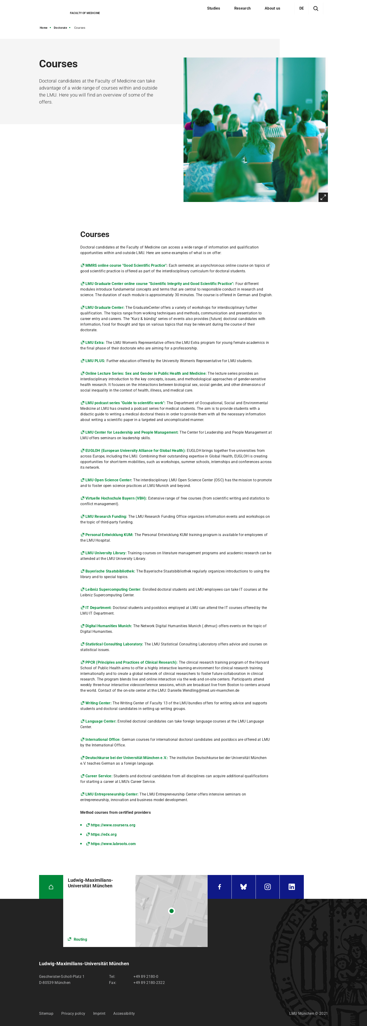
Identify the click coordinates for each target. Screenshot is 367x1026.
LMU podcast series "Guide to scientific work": (126, 403)
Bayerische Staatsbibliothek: (110, 571)
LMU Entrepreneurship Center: (112, 794)
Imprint (99, 1013)
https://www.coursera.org (113, 825)
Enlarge (323, 197)
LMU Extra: (95, 342)
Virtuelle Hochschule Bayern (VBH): (116, 498)
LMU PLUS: (95, 361)
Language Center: (101, 721)
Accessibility (124, 1013)
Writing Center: (98, 703)
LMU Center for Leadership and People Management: (132, 432)
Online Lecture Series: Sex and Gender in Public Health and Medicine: (146, 373)
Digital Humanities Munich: (109, 626)
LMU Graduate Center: (105, 307)
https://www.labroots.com (113, 844)
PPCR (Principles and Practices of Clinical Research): (132, 662)
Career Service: (99, 776)
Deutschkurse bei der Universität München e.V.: (126, 758)
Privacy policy (73, 1013)
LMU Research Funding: (106, 516)
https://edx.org (104, 834)
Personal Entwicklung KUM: (109, 535)
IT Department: (98, 607)
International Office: (103, 739)
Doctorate (60, 27)
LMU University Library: (106, 553)
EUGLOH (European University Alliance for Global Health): (136, 450)
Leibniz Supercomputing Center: (113, 589)
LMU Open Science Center (108, 480)
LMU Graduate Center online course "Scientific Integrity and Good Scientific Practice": (160, 283)
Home (44, 27)
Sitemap (46, 1013)
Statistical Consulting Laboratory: (114, 644)
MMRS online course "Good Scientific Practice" (125, 265)
